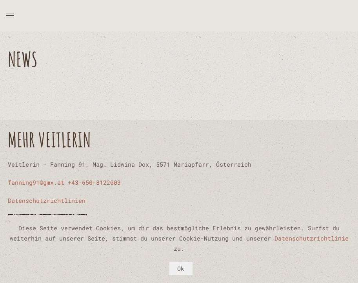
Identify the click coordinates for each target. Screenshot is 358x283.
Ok (180, 268)
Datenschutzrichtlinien (46, 200)
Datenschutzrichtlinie (311, 238)
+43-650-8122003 (94, 182)
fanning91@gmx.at (36, 182)
